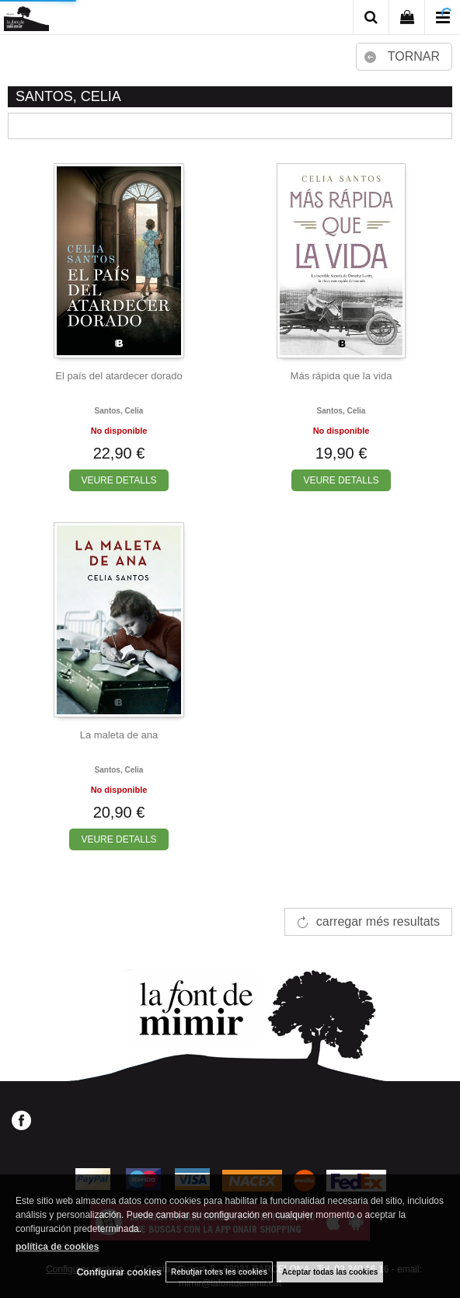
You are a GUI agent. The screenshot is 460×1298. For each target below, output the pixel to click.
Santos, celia (119, 410)
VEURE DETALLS (118, 480)
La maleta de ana (119, 735)
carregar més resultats (378, 921)
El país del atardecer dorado (118, 376)
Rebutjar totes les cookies (219, 1272)
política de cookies (57, 1246)
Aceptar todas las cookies (330, 1272)
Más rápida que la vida (341, 376)
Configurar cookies (119, 1272)
